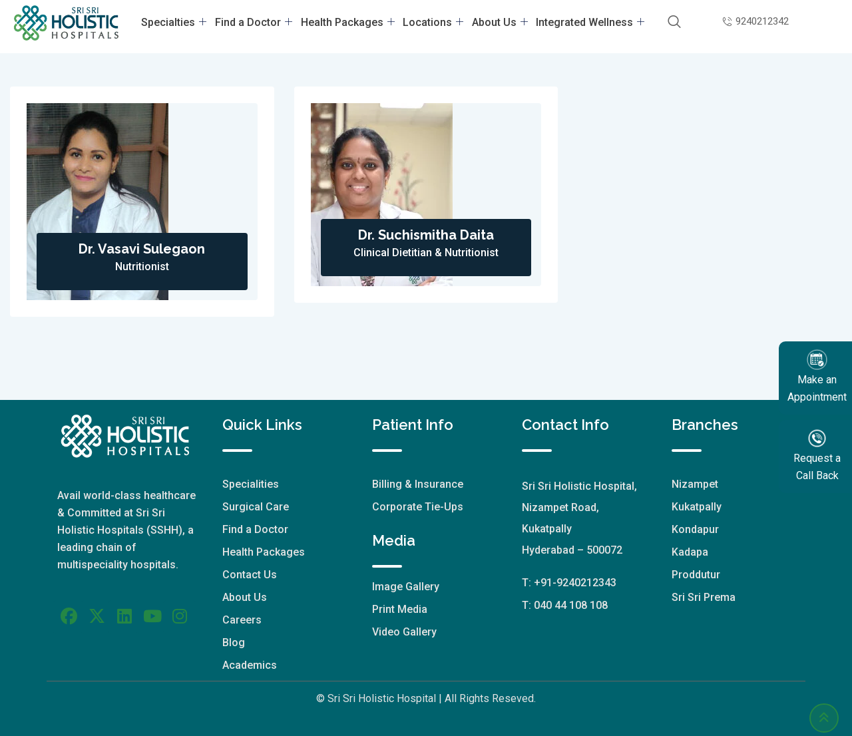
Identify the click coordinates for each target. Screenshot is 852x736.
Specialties (178, 22)
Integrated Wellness (586, 22)
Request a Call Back (817, 454)
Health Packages (348, 22)
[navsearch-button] (669, 22)
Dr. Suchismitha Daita (426, 235)
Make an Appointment (817, 375)
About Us (497, 22)
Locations (432, 22)
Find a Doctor (256, 22)
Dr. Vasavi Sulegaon (142, 249)
